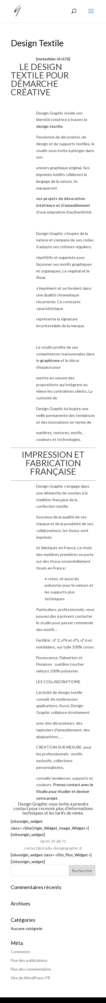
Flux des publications (29, 960)
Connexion (20, 951)
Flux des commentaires (31, 969)
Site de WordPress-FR (30, 977)
